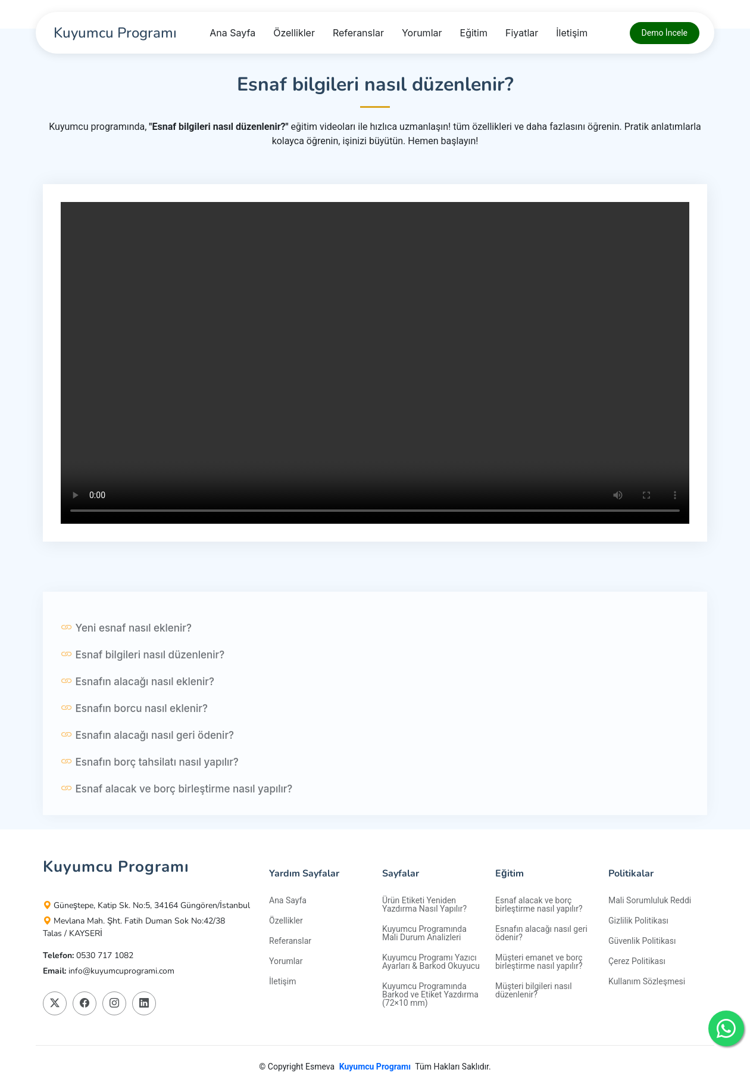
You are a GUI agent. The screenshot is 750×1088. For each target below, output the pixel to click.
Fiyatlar (521, 33)
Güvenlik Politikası (642, 941)
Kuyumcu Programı (375, 1066)
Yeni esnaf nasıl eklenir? (126, 658)
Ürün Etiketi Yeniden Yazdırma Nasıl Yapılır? (424, 904)
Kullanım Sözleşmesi (646, 981)
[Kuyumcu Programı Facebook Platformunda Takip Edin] (84, 1003)
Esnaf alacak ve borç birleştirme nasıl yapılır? (176, 819)
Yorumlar (422, 33)
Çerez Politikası (636, 961)
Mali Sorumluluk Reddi (649, 900)
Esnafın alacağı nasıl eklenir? (137, 712)
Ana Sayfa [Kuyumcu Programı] (232, 33)
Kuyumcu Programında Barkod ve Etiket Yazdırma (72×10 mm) (430, 994)
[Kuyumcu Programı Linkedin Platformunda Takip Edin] (144, 1003)
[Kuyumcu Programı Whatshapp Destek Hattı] (726, 1028)
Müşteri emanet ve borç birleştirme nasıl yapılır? (539, 961)
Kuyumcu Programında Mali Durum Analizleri (424, 933)
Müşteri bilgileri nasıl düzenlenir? (533, 990)
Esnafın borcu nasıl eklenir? (134, 739)
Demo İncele (665, 33)
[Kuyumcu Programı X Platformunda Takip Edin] (55, 1003)
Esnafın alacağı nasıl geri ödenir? (147, 766)
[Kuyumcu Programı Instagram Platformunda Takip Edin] (114, 1003)
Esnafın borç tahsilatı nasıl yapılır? (150, 792)
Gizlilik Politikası (638, 920)
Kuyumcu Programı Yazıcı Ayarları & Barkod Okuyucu (431, 961)
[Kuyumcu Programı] (114, 33)
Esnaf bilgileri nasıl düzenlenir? (142, 685)
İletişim (572, 33)
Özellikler (294, 33)
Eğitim (474, 33)
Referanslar (358, 33)
